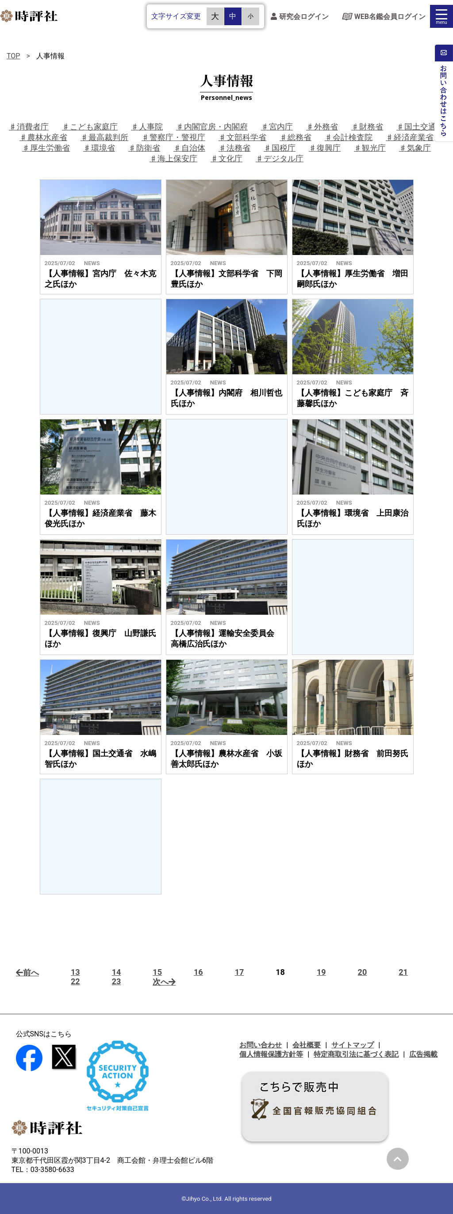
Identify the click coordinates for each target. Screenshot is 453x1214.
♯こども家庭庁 (90, 126)
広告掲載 (423, 1054)
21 (403, 972)
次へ (164, 981)
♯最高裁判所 (104, 137)
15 (157, 972)
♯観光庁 (370, 147)
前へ (27, 972)
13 (75, 972)
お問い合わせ (260, 1045)
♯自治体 (189, 147)
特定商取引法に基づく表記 (356, 1054)
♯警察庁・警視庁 (173, 137)
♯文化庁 (226, 158)
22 (75, 981)
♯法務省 (234, 147)
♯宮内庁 (277, 126)
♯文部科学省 (242, 137)
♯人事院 (147, 126)
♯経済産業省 (410, 137)
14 (116, 972)
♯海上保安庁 (173, 158)
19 (321, 972)
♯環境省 (99, 147)
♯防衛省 (144, 147)
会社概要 (306, 1045)
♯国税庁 (280, 147)
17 (239, 972)
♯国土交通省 (420, 126)
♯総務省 (295, 137)
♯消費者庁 (29, 126)
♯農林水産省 (43, 137)
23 (116, 981)
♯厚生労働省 (46, 147)
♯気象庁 (415, 147)
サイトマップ (352, 1045)
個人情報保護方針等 (271, 1054)
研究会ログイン (300, 16)
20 (362, 972)
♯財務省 (367, 126)
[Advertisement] (100, 357)
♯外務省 (322, 126)
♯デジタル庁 (279, 158)
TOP (13, 56)
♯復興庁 (325, 147)
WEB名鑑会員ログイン (384, 16)
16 (198, 972)
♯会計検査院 (348, 137)
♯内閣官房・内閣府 (212, 126)
